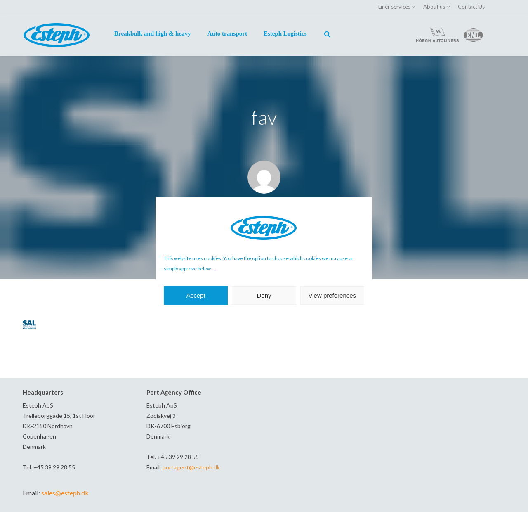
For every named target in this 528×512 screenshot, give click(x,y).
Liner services (394, 6)
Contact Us (471, 6)
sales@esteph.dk (65, 493)
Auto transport (227, 33)
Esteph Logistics (285, 33)
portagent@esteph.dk (191, 467)
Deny (264, 295)
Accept (195, 295)
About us (434, 6)
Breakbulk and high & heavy (152, 33)
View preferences (332, 295)
